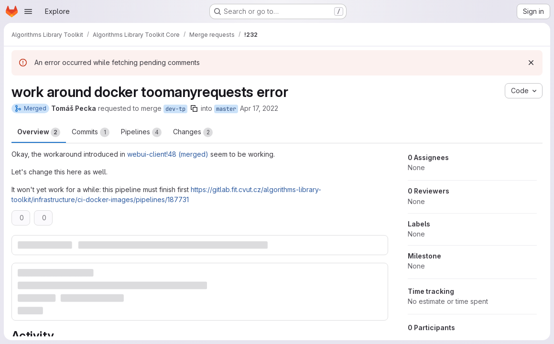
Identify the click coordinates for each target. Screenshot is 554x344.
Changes (193, 132)
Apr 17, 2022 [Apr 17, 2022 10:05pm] (259, 108)
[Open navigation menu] (28, 11)
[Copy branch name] (194, 108)
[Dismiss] (531, 62)
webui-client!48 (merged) (167, 154)
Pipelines (141, 132)
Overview (38, 132)
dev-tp (175, 109)
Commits (90, 132)
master (226, 109)
